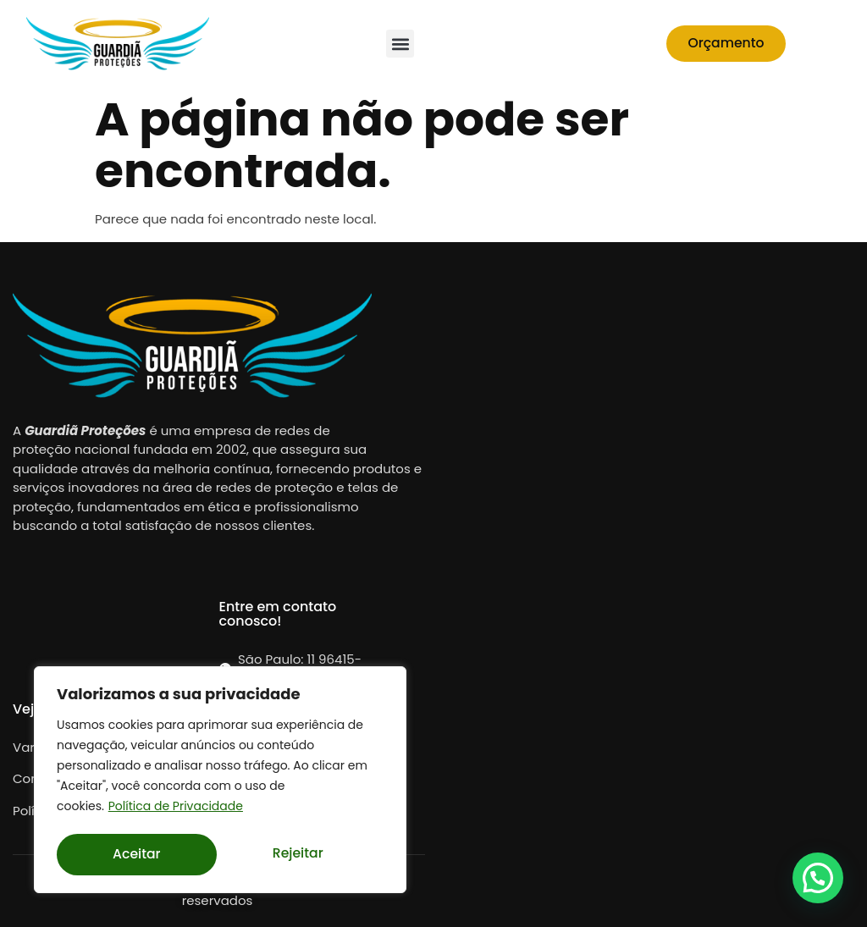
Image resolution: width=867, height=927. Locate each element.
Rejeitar (137, 854)
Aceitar (304, 854)
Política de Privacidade (175, 810)
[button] (400, 44)
